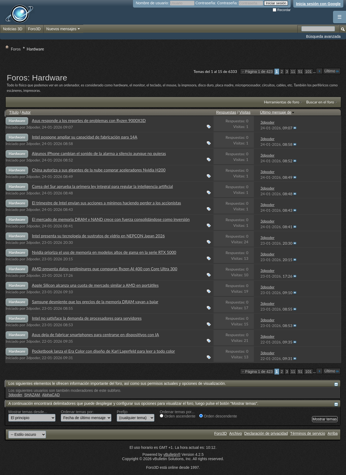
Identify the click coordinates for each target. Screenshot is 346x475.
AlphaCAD (51, 395)
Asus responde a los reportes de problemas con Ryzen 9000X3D (89, 120)
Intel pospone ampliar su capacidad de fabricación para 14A (84, 136)
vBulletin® (171, 454)
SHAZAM (32, 395)
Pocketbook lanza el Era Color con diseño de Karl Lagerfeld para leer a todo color (103, 351)
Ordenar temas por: (77, 412)
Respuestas (226, 112)
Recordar (282, 10)
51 (300, 71)
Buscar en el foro (320, 102)
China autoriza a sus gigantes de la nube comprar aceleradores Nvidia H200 (98, 169)
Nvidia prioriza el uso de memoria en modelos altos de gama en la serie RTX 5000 (104, 252)
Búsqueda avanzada (323, 36)
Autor (26, 112)
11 (293, 71)
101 (308, 71)
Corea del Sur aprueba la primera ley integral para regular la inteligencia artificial (102, 186)
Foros (16, 48)
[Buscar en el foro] (318, 28)
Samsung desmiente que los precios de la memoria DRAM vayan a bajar (95, 301)
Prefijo (122, 412)
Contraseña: (205, 3)
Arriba (333, 433)
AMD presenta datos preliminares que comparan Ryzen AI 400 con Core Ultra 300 (104, 268)
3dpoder (33, 127)
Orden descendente (218, 416)
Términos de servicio (307, 433)
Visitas (244, 112)
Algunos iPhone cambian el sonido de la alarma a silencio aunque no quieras (99, 153)
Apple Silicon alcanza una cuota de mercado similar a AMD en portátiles (95, 285)
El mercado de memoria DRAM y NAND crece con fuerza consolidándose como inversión (110, 219)
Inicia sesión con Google (318, 4)
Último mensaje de (277, 112)
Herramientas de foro (281, 102)
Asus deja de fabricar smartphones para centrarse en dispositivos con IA (95, 334)
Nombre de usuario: (152, 3)
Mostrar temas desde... (27, 412)
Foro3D (34, 29)
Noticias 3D (12, 29)
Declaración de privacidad (266, 433)
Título (14, 112)
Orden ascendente (177, 416)
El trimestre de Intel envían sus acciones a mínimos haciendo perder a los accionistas (106, 202)
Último (331, 71)
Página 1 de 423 (259, 71)
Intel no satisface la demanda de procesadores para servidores (86, 318)
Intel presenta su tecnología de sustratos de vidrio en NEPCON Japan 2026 (98, 235)
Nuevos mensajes (63, 29)
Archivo (235, 433)
